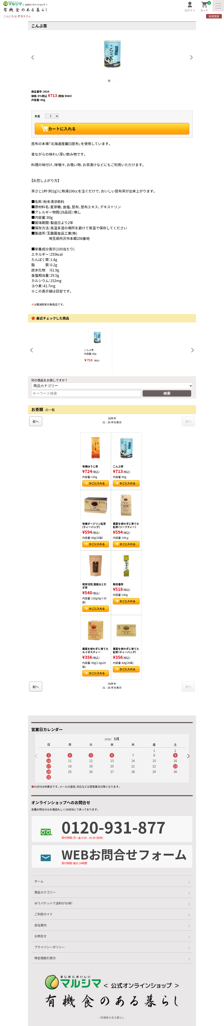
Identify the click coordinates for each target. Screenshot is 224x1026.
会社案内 (40, 925)
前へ (36, 421)
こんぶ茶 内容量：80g (97, 346)
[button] (188, 756)
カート (205, 7)
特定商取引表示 (45, 958)
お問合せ (40, 936)
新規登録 (214, 16)
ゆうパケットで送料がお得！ (53, 903)
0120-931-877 (126, 828)
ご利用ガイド (43, 914)
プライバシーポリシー (49, 947)
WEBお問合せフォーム (126, 855)
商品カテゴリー (45, 892)
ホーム (39, 881)
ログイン (190, 7)
